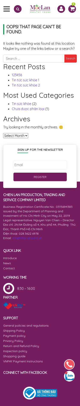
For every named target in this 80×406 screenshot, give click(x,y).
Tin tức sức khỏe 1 (25, 80)
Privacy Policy (13, 341)
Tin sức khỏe (21, 104)
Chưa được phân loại (28, 109)
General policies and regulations (26, 325)
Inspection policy (15, 351)
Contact (9, 268)
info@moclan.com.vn (27, 238)
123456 (17, 75)
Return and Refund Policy (21, 346)
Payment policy (14, 336)
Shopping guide (14, 356)
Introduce (10, 258)
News (7, 263)
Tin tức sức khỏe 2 (26, 85)
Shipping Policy (14, 331)
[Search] (18, 9)
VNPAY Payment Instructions (23, 361)
